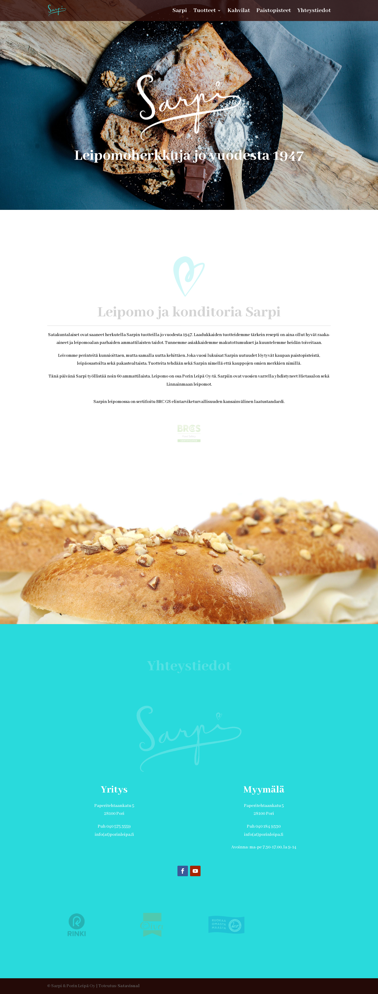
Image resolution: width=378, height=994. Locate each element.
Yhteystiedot (314, 11)
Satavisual (129, 986)
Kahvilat (239, 11)
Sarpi (179, 11)
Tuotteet (204, 11)
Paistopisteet (273, 11)
